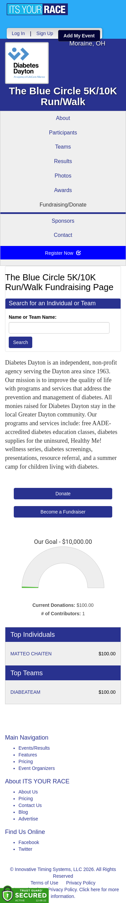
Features (27, 754)
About (63, 118)
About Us (28, 792)
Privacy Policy (80, 882)
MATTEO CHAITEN (31, 653)
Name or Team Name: (32, 317)
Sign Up (44, 33)
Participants (63, 132)
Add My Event (79, 35)
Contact (63, 235)
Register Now (63, 253)
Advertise (28, 818)
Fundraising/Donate (63, 205)
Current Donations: (53, 605)
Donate (63, 493)
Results (63, 161)
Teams (63, 147)
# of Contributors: (61, 613)
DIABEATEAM (25, 692)
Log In (18, 33)
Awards (63, 190)
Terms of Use (44, 882)
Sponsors (63, 221)
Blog (23, 812)
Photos (63, 176)
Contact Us (30, 805)
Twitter (25, 849)
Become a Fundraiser (63, 512)
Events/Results (34, 748)
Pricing (25, 761)
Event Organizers (36, 768)
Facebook (28, 842)
